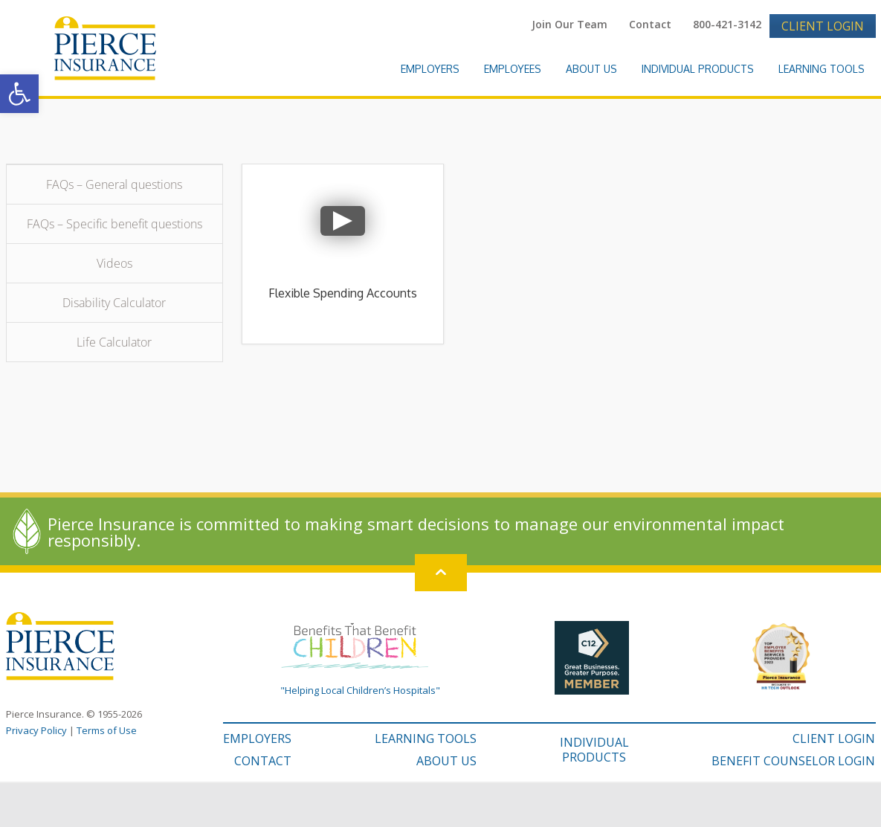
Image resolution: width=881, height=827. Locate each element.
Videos (114, 263)
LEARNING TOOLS (426, 738)
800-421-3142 (727, 24)
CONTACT (262, 761)
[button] (19, 93)
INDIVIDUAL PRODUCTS (594, 750)
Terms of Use (107, 730)
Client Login (822, 26)
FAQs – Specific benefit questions (114, 224)
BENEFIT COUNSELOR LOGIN (793, 761)
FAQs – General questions (114, 184)
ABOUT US (446, 761)
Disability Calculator (114, 303)
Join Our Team (569, 24)
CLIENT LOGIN (834, 738)
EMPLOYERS (257, 738)
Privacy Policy (36, 730)
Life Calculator (114, 342)
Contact (650, 24)
